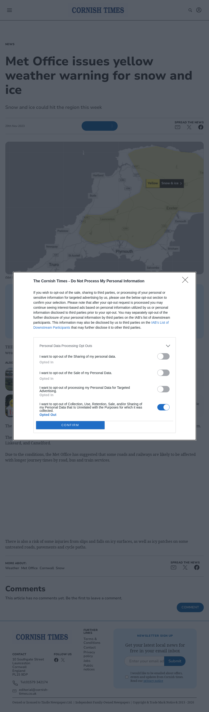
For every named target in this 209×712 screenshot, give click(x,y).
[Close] (186, 281)
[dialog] (104, 356)
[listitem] (105, 345)
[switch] (163, 356)
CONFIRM (70, 425)
